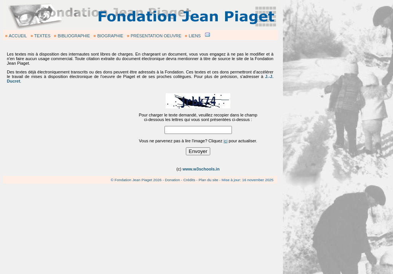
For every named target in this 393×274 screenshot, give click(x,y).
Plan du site (208, 180)
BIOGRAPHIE (110, 35)
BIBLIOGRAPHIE (74, 35)
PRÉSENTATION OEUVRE (156, 35)
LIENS (195, 35)
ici (225, 141)
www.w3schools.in (200, 169)
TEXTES (42, 35)
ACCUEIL (18, 35)
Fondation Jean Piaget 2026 (138, 180)
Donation (172, 180)
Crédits (189, 180)
